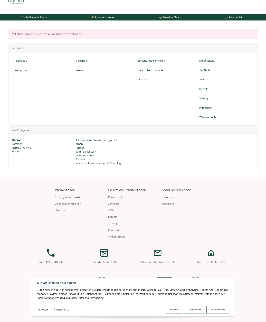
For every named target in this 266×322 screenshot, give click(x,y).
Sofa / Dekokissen (85, 151)
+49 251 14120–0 (53, 262)
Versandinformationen (68, 203)
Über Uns (60, 210)
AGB (111, 210)
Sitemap (113, 223)
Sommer (17, 144)
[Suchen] (34, 7)
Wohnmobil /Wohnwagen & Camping (98, 163)
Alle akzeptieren (218, 309)
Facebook (168, 197)
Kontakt (112, 217)
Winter (16, 151)
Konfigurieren (194, 309)
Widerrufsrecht (116, 236)
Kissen (79, 144)
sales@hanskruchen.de (161, 262)
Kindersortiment (84, 155)
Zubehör (80, 159)
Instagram (168, 203)
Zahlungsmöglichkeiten (68, 197)
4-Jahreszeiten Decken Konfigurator (96, 140)
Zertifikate (113, 203)
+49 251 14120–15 (107, 262)
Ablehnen (174, 309)
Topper (79, 147)
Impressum (43, 309)
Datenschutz (61, 309)
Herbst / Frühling (21, 147)
